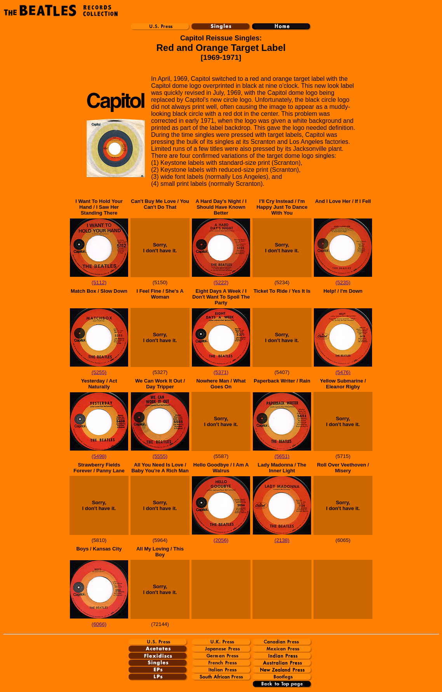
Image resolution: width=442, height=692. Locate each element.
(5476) (343, 372)
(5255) (99, 372)
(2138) (282, 540)
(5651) (282, 456)
